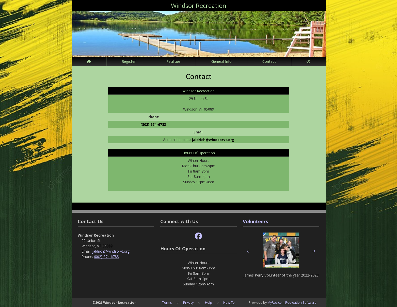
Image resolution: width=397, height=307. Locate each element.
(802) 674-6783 (153, 124)
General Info (221, 61)
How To (229, 302)
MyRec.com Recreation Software (291, 302)
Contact (269, 61)
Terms (167, 302)
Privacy (188, 302)
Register (129, 61)
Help (208, 302)
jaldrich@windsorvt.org (213, 139)
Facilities (173, 61)
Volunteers (255, 221)
